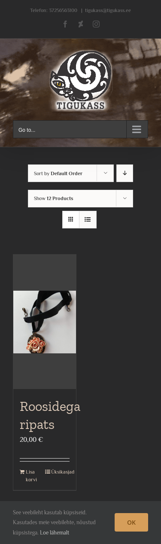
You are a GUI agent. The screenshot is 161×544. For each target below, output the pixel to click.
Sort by (58, 173)
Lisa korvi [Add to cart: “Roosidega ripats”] (31, 476)
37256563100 (63, 10)
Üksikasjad (60, 472)
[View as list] (87, 219)
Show (53, 198)
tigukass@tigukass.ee (108, 10)
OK (131, 522)
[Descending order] (124, 173)
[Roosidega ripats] (44, 322)
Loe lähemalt (54, 532)
